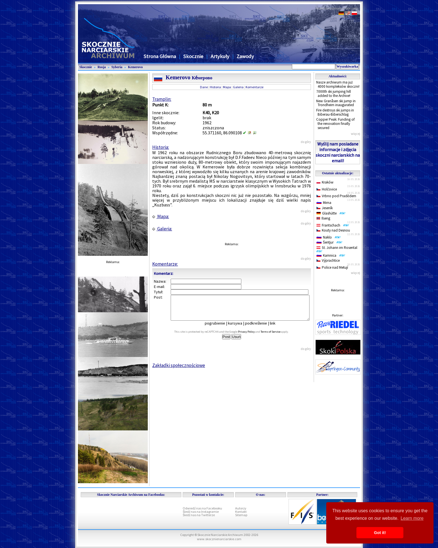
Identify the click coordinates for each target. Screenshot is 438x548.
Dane (204, 87)
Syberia (116, 67)
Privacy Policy (252, 337)
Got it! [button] (380, 532)
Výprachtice (328, 260)
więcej (355, 134)
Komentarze (254, 87)
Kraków (325, 182)
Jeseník (324, 208)
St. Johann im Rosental (338, 248)
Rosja (101, 67)
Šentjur (329, 242)
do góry (306, 142)
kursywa (239, 328)
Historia (215, 87)
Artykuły (220, 56)
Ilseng (323, 218)
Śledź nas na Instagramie (201, 511)
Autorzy (240, 508)
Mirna (323, 202)
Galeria (238, 87)
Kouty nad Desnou (333, 230)
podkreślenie (260, 328)
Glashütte (331, 213)
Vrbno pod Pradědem (336, 196)
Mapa (227, 87)
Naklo (328, 237)
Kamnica (330, 255)
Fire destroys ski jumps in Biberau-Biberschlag (335, 112)
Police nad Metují (332, 267)
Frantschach (332, 225)
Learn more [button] (412, 518)
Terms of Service (277, 337)
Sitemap (241, 515)
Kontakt (241, 511)
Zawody (245, 56)
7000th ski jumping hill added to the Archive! (333, 93)
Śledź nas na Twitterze (199, 515)
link (276, 328)
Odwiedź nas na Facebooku (202, 508)
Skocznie (193, 56)
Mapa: (160, 216)
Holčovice (326, 189)
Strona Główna (160, 56)
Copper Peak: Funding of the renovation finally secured (335, 123)
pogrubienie (219, 328)
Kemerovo (135, 67)
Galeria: (162, 229)
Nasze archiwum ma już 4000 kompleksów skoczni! (338, 84)
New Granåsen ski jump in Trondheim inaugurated (336, 103)
